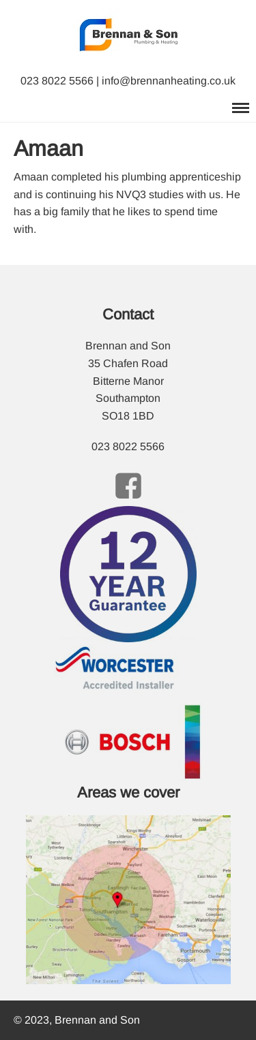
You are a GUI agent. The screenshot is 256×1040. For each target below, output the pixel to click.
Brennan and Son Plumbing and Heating (98, 6)
